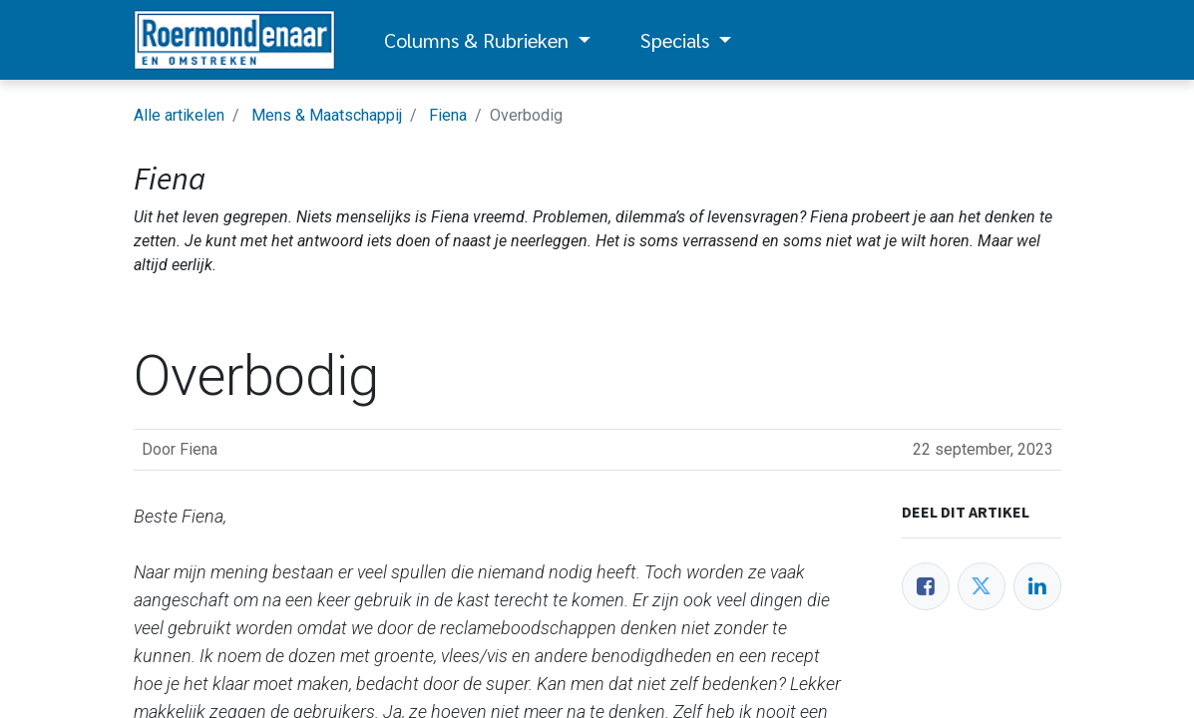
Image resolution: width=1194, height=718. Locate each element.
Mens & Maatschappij (326, 115)
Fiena (448, 115)
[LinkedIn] (1037, 586)
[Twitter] (981, 586)
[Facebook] (926, 586)
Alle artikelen (179, 115)
